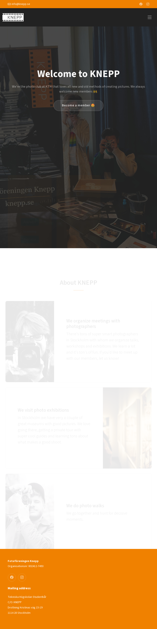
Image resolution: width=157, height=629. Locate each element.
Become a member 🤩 (78, 105)
